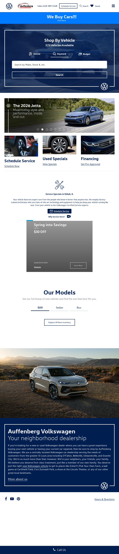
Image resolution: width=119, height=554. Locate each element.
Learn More (78, 265)
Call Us (59, 550)
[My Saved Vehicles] (95, 6)
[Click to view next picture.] (106, 115)
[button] (38, 129)
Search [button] (59, 74)
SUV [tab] (40, 307)
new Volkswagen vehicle (35, 465)
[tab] (34, 54)
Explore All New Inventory (59, 322)
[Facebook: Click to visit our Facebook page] (6, 499)
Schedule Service (68, 6)
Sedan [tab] (59, 307)
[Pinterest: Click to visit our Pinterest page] (18, 499)
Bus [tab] (79, 307)
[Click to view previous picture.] (12, 115)
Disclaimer (37, 267)
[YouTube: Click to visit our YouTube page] (12, 499)
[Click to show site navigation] (113, 6)
